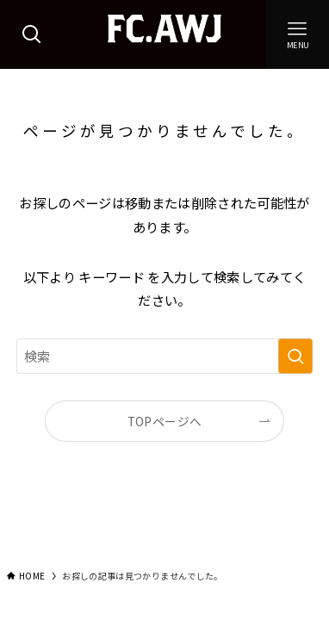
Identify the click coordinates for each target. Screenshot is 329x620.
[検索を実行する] (295, 356)
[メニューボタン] (297, 34)
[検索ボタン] (31, 34)
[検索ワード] (164, 356)
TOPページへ (164, 421)
